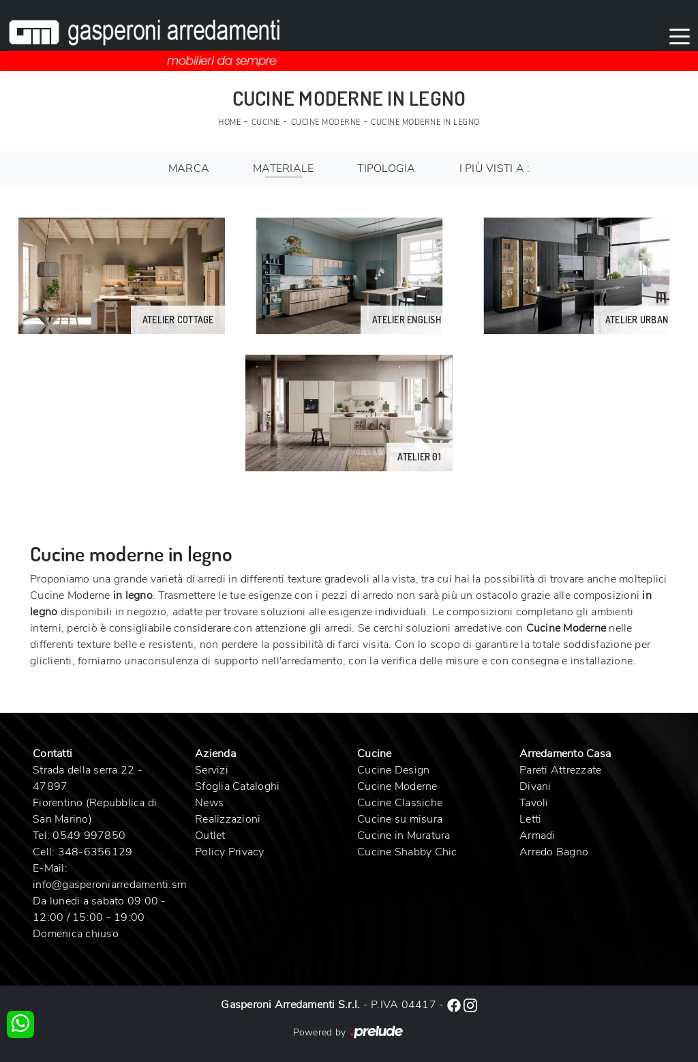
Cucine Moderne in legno (425, 122)
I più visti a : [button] (494, 168)
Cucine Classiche (399, 802)
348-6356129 (95, 851)
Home (229, 122)
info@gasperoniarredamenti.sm (109, 884)
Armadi (537, 835)
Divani (535, 786)
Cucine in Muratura (404, 835)
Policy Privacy (229, 851)
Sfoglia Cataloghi (237, 786)
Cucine (266, 122)
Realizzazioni (227, 819)
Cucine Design (393, 770)
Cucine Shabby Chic (407, 851)
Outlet (210, 835)
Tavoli (534, 802)
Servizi (211, 770)
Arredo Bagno (553, 851)
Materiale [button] (283, 168)
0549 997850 (88, 835)
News (209, 802)
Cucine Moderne (326, 122)
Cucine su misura (399, 819)
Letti (530, 819)
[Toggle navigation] (679, 35)
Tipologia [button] (386, 168)
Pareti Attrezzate (560, 770)
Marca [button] (188, 168)
